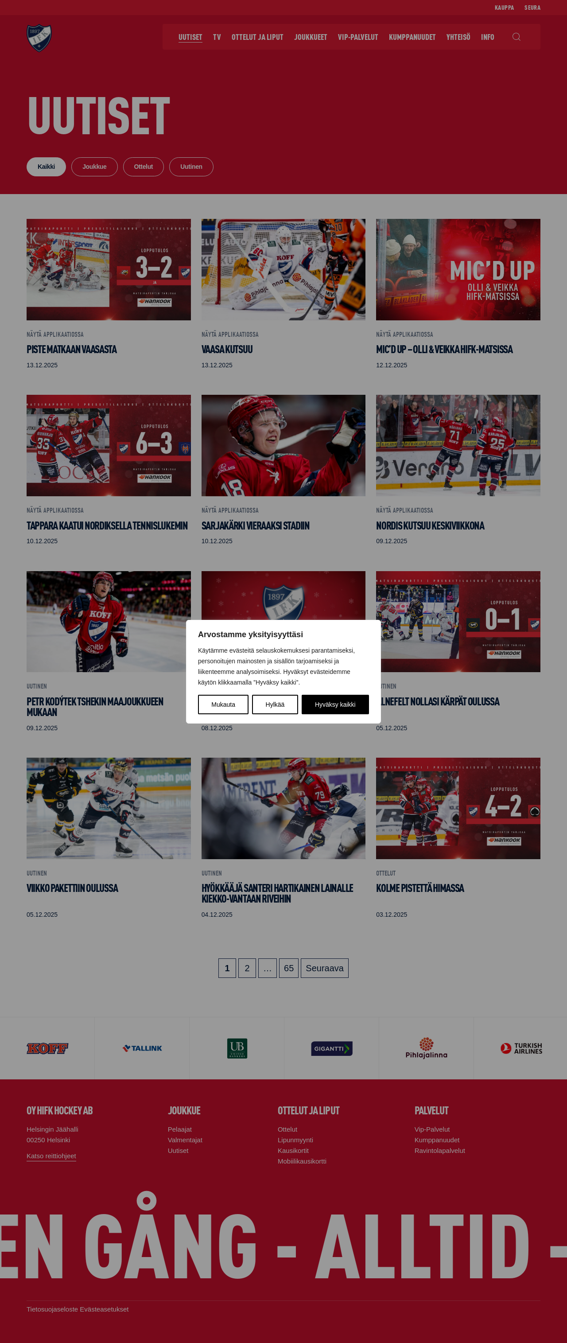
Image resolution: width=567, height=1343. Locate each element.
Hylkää (275, 704)
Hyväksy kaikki (335, 704)
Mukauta (223, 704)
